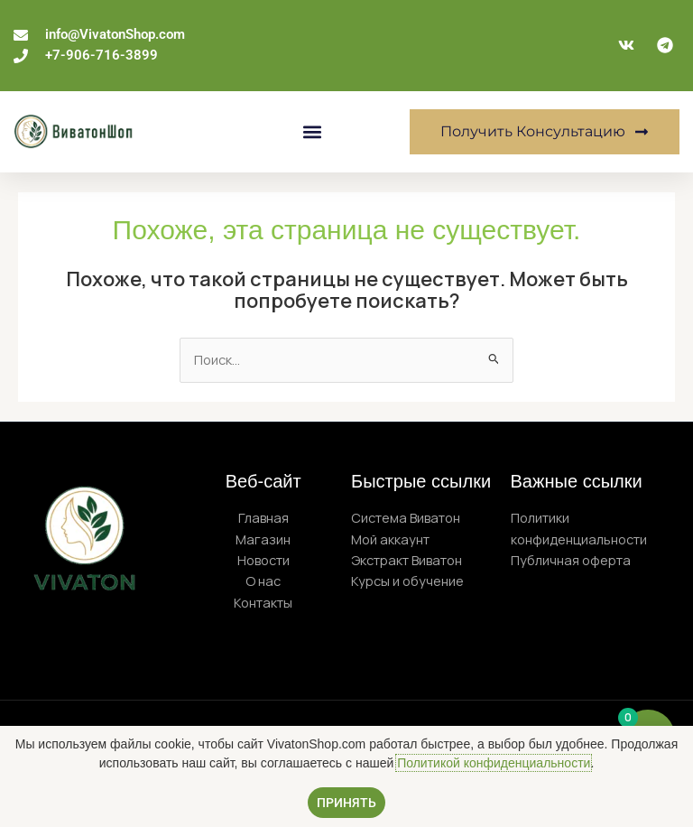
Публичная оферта (571, 560)
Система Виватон (405, 517)
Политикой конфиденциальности (493, 763)
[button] (313, 131)
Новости (263, 560)
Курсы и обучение (407, 580)
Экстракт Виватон (406, 560)
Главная (263, 517)
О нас (263, 580)
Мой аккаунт (390, 539)
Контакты (263, 602)
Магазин (263, 539)
